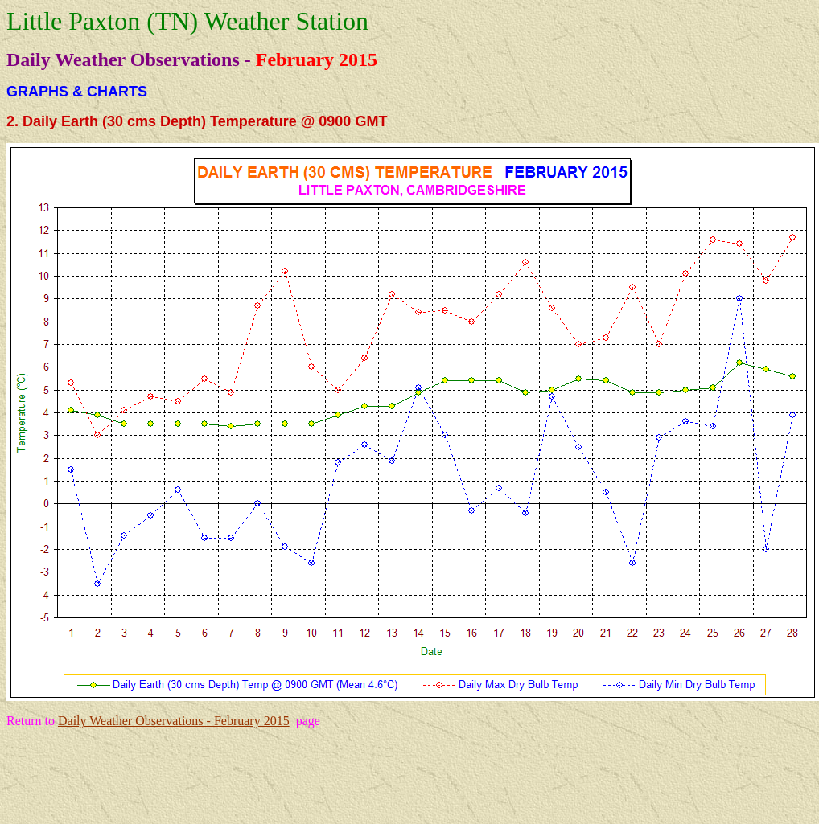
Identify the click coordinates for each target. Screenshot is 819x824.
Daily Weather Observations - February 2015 (174, 721)
